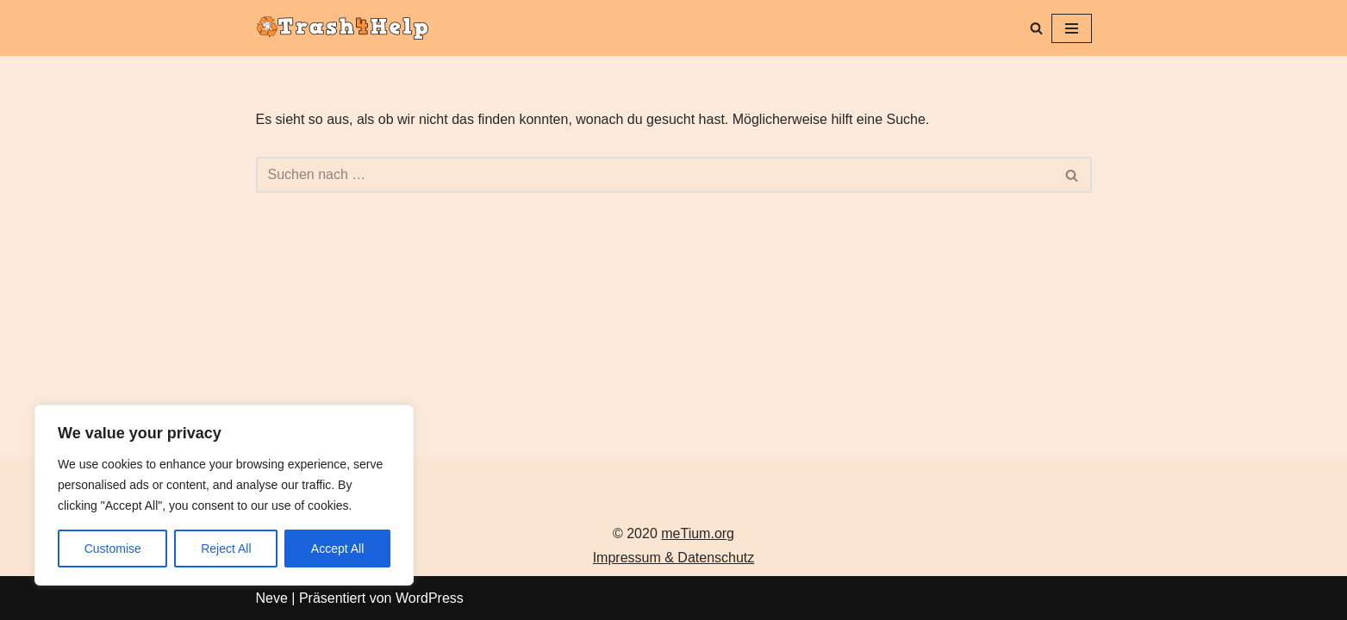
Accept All (337, 548)
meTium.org (697, 533)
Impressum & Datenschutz (674, 557)
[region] (224, 495)
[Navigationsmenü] (1071, 28)
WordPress (430, 598)
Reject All (226, 548)
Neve (272, 598)
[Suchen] (1036, 28)
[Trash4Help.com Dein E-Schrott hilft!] (346, 28)
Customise (112, 548)
